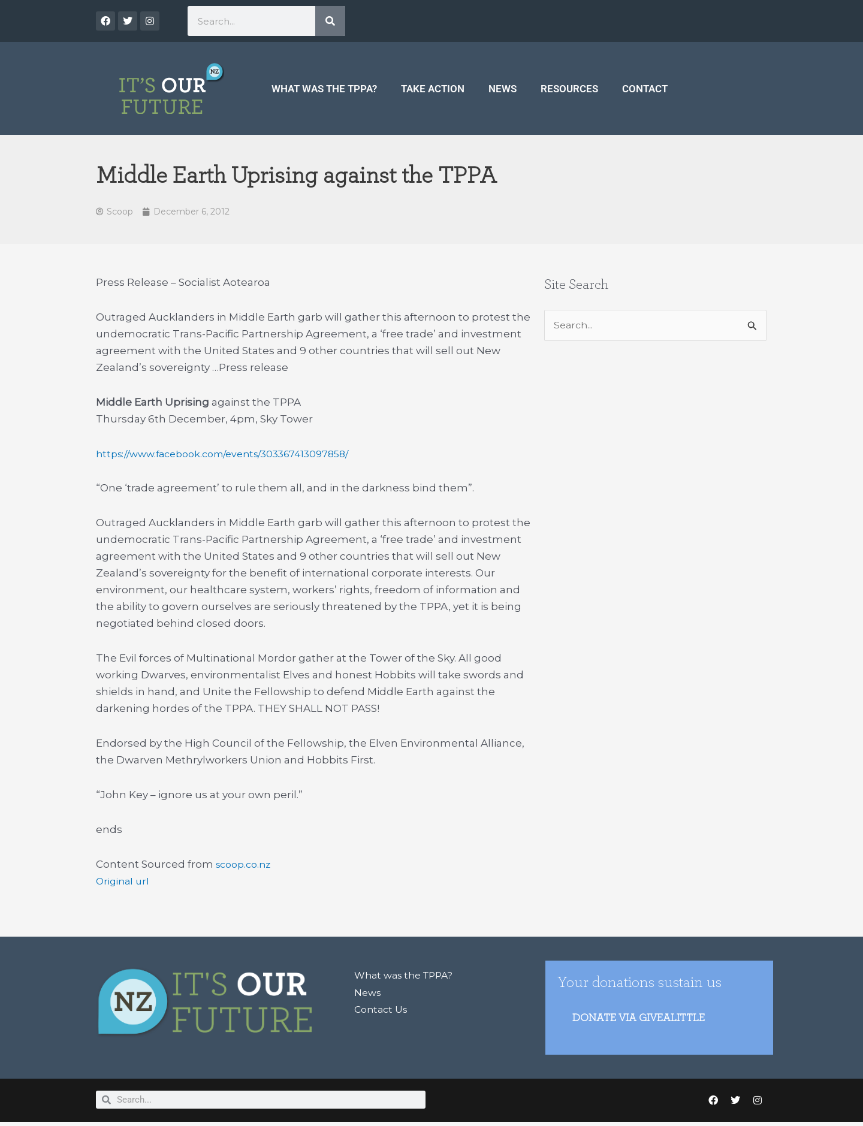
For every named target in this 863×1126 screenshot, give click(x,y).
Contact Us (383, 1010)
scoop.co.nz (246, 865)
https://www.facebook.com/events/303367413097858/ (234, 455)
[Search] (330, 21)
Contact (645, 89)
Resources (569, 89)
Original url (124, 882)
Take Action (432, 89)
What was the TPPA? (324, 89)
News (502, 89)
